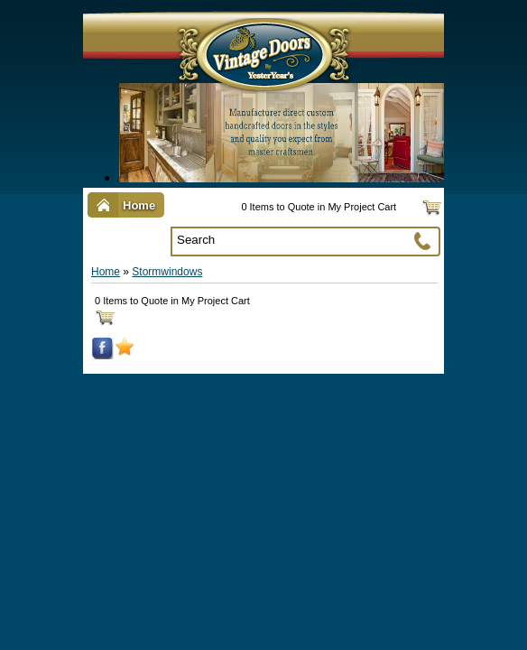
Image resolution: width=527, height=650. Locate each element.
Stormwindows (167, 271)
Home (105, 271)
